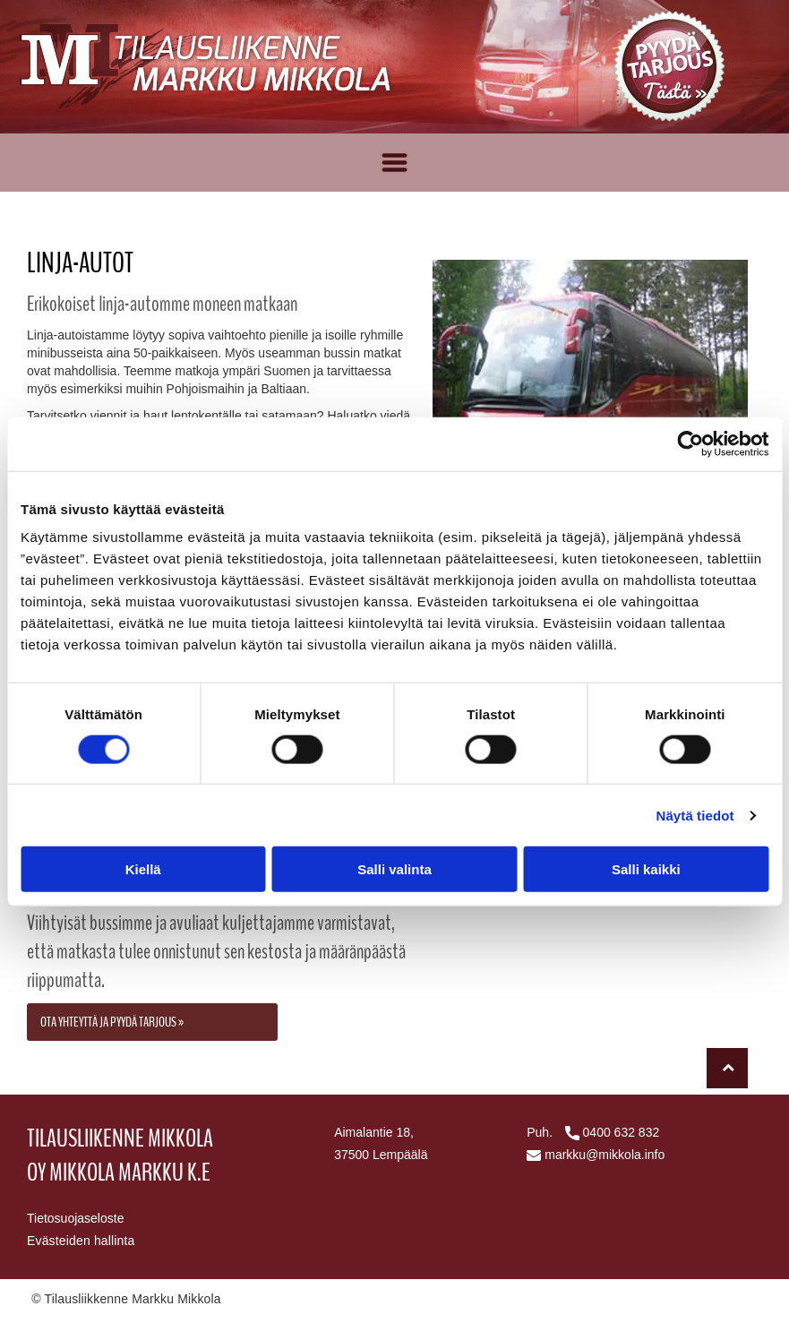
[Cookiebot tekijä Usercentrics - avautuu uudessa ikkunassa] (690, 443)
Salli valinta (394, 869)
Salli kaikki (646, 869)
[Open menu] (394, 162)
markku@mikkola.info (605, 1154)
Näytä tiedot (695, 815)
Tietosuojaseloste (75, 1218)
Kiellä (143, 869)
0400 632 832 (621, 1132)
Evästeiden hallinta (81, 1240)
